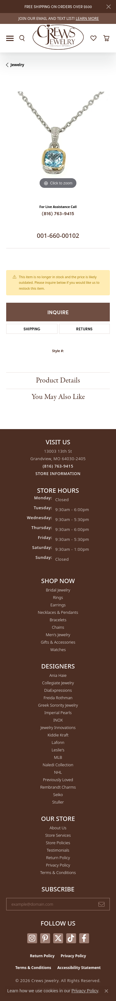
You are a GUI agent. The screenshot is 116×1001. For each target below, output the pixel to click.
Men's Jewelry (58, 634)
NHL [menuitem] (58, 772)
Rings (58, 597)
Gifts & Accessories (58, 642)
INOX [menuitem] (57, 720)
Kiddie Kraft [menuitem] (58, 735)
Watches (58, 649)
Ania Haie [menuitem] (58, 675)
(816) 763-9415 (58, 213)
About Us (57, 828)
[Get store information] (58, 473)
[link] (58, 18)
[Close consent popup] (106, 991)
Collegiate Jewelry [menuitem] (58, 683)
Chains (58, 627)
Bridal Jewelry (58, 590)
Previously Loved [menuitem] (58, 779)
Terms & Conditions (58, 872)
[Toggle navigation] (10, 38)
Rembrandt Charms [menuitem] (58, 787)
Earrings (58, 605)
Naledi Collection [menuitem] (58, 765)
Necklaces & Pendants (58, 612)
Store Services (58, 835)
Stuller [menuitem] (58, 802)
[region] (58, 138)
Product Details (58, 380)
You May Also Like (58, 397)
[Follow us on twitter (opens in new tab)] (58, 938)
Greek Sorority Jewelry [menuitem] (58, 705)
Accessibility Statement (79, 967)
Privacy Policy (58, 865)
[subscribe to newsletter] (101, 904)
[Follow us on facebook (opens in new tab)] (84, 938)
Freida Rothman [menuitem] (58, 697)
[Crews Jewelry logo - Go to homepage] (58, 36)
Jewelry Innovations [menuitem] (58, 727)
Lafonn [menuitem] (58, 742)
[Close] (108, 7)
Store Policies (58, 842)
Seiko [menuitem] (58, 794)
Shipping (32, 328)
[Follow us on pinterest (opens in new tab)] (45, 938)
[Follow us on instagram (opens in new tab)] (32, 938)
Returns (84, 328)
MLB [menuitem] (58, 757)
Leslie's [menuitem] (58, 750)
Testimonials (58, 850)
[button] (22, 38)
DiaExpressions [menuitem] (58, 690)
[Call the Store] (58, 466)
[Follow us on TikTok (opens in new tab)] (71, 938)
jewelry (17, 64)
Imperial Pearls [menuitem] (57, 712)
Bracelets (57, 620)
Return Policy (58, 857)
